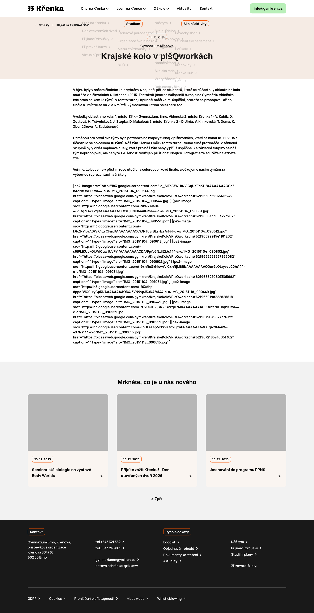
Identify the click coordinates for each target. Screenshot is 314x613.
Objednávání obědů (179, 548)
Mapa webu (137, 598)
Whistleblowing (172, 598)
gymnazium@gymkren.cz (116, 559)
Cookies (56, 598)
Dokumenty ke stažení (181, 554)
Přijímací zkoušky (244, 547)
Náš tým (237, 541)
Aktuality (44, 25)
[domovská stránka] (46, 8)
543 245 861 (112, 547)
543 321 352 (112, 541)
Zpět (159, 499)
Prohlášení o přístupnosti (95, 598)
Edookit (169, 542)
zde (180, 105)
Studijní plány (242, 553)
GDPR (32, 598)
